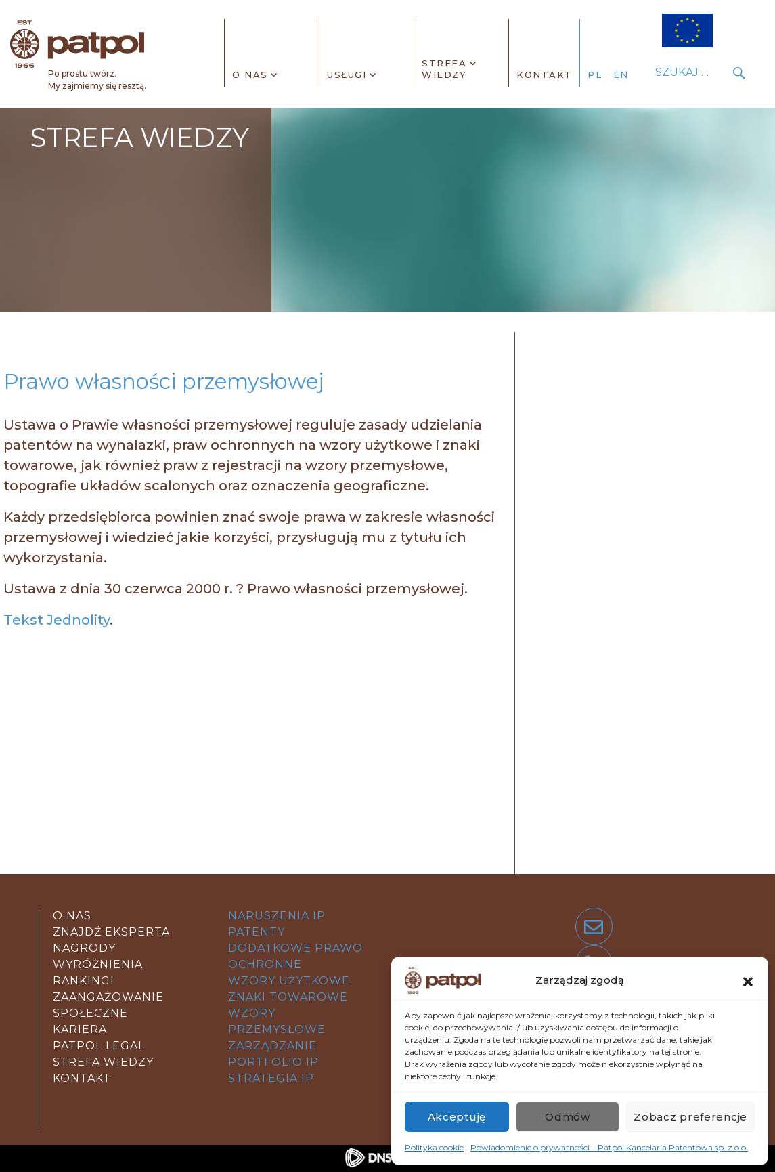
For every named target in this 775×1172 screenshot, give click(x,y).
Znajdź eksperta (111, 931)
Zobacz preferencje (690, 1116)
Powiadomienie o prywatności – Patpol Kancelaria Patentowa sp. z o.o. (609, 1147)
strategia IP (271, 1078)
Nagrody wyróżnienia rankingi (98, 964)
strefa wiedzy (103, 1061)
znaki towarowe (288, 996)
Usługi (346, 74)
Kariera (80, 1029)
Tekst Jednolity (56, 620)
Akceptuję (457, 1116)
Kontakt (544, 74)
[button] (748, 980)
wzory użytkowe (289, 980)
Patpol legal (99, 1045)
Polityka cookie (434, 1147)
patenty (256, 931)
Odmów (567, 1116)
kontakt (82, 1078)
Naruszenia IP (277, 915)
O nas (250, 74)
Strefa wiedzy (444, 69)
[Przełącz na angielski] (624, 75)
